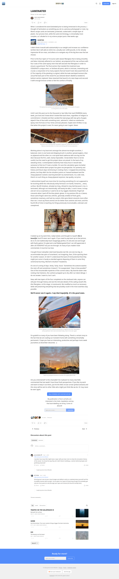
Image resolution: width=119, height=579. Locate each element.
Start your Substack (54, 572)
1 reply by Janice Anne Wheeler (44, 470)
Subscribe (106, 3)
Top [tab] (32, 505)
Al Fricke (36, 475)
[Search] (96, 3)
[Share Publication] (100, 3)
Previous (35, 429)
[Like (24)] (33, 22)
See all (35, 543)
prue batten (37, 455)
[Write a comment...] (61, 448)
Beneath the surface (36, 512)
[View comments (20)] (39, 22)
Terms (64, 567)
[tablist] (37, 440)
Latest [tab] (36, 505)
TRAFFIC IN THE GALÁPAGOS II (42, 510)
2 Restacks (49, 417)
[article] (59, 513)
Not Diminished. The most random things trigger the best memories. (50, 523)
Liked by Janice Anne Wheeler (41, 456)
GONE (33, 521)
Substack (52, 575)
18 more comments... (36, 497)
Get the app (67, 571)
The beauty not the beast (38, 534)
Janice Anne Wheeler (39, 17)
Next (84, 429)
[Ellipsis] (87, 455)
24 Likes (44, 417)
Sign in (114, 3)
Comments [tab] (34, 440)
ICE (32, 532)
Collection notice (71, 567)
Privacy (60, 567)
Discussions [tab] (42, 505)
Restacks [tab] (41, 440)
